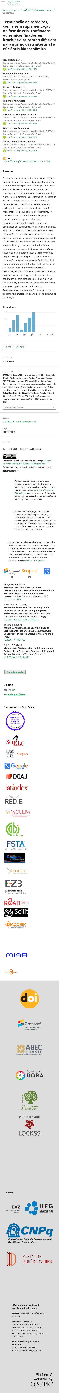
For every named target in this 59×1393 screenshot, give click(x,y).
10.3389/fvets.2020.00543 (16, 657)
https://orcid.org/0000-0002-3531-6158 (21, 151)
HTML (21, 347)
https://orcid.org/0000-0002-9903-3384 (21, 83)
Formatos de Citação (14, 407)
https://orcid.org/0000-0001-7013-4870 (21, 69)
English (11, 689)
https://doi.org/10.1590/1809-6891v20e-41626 (27, 161)
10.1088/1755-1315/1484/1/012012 (21, 619)
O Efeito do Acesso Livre (33, 560)
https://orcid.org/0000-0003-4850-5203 (21, 124)
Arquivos (15, 10)
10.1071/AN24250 (12, 599)
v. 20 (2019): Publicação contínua (37, 10)
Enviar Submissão (15, 672)
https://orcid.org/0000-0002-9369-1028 (21, 137)
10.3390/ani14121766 (14, 639)
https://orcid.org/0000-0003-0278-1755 (21, 96)
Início (5, 10)
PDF (9, 347)
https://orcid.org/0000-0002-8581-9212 (21, 110)
